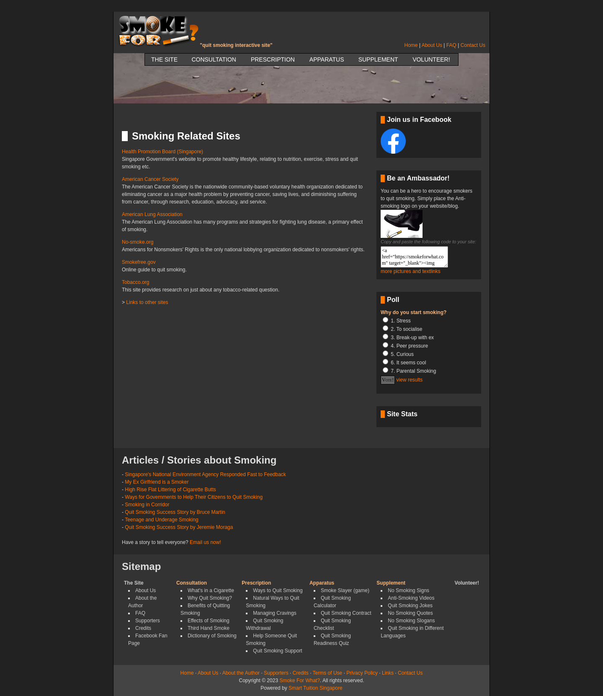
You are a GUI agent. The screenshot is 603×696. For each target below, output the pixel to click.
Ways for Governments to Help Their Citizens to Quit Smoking (194, 497)
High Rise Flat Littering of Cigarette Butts (170, 489)
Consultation (213, 59)
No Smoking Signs (408, 590)
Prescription (273, 59)
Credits (143, 628)
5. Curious (402, 354)
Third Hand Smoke (208, 628)
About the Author (241, 673)
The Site (164, 59)
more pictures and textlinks (411, 271)
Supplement (378, 59)
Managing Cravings (274, 613)
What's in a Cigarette (211, 590)
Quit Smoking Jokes (410, 605)
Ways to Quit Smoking (277, 590)
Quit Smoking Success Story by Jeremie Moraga (179, 527)
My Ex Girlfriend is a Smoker (156, 482)
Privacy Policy (362, 673)
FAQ (451, 45)
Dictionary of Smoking (212, 636)
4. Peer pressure (409, 346)
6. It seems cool (408, 363)
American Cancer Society (150, 179)
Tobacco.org (135, 282)
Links (388, 673)
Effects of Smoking (208, 621)
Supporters (147, 621)
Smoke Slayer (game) (345, 590)
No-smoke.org (137, 242)
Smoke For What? (299, 680)
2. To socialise (406, 329)
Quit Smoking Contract (346, 613)
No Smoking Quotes (410, 613)
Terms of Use (328, 673)
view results (410, 380)
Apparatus (326, 59)
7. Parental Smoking (413, 371)
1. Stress (400, 321)
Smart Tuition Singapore (316, 688)
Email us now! (205, 542)
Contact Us (473, 45)
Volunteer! (431, 59)
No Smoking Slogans (411, 621)
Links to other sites (147, 302)
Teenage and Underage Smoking (161, 520)
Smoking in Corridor (147, 505)
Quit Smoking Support (277, 651)
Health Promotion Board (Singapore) (162, 152)
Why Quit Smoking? (210, 598)
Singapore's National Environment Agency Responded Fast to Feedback (205, 474)
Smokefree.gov (139, 262)
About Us (432, 45)
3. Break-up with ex (412, 337)
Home (411, 45)
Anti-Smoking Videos (411, 598)
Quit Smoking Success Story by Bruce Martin (175, 512)
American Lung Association (152, 214)
